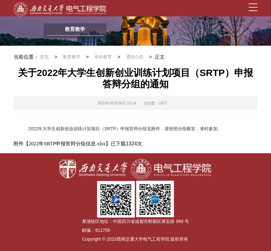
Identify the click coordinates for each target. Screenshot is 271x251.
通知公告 (135, 57)
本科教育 (103, 57)
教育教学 (71, 57)
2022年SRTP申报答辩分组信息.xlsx (67, 143)
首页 (44, 57)
